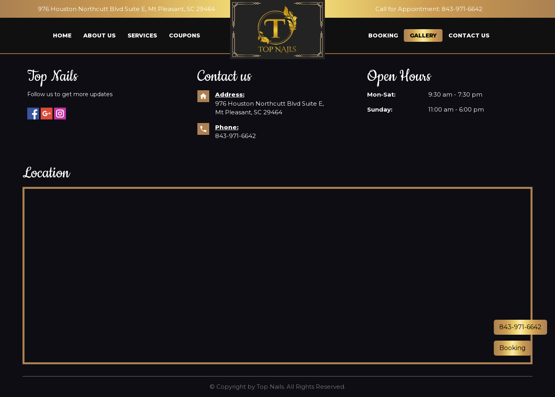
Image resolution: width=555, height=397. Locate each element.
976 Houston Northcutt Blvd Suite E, (270, 103)
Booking (383, 35)
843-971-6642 (235, 136)
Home (62, 35)
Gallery (423, 35)
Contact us (468, 35)
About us (99, 35)
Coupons (184, 35)
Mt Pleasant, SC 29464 (248, 112)
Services (142, 35)
